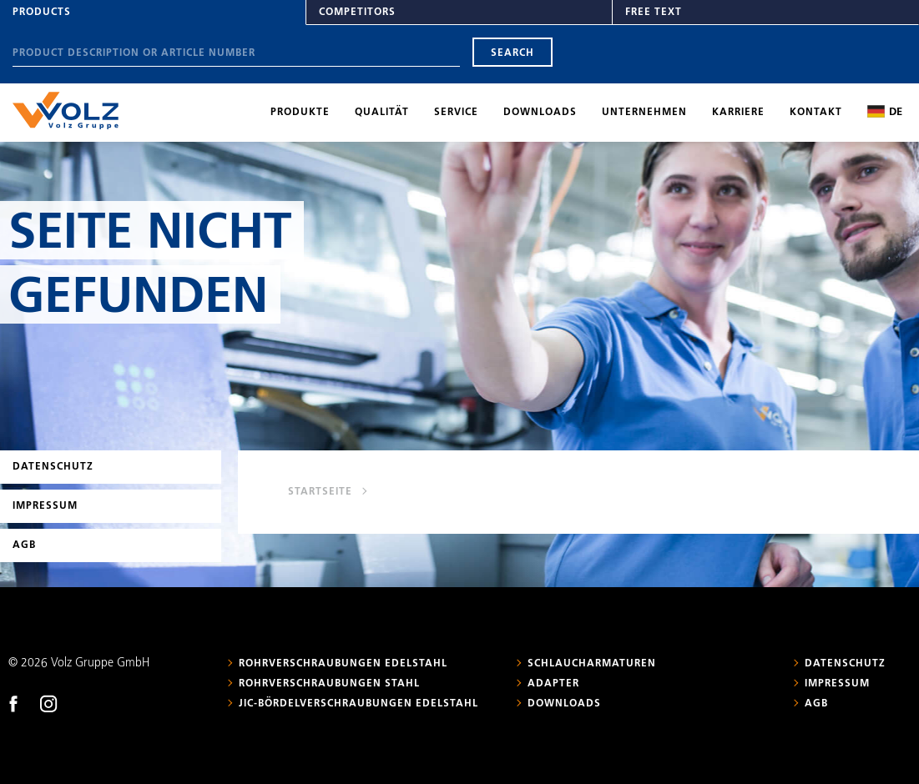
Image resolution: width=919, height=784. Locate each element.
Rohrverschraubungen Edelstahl (343, 664)
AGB (24, 545)
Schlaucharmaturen (592, 664)
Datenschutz (53, 467)
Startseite (320, 492)
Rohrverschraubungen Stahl (329, 684)
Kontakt (816, 113)
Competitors (357, 13)
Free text (653, 13)
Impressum (45, 506)
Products (42, 13)
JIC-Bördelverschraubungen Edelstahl (358, 704)
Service (456, 113)
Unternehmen (644, 113)
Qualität (382, 113)
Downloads (540, 113)
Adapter (553, 684)
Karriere (738, 113)
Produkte (300, 113)
